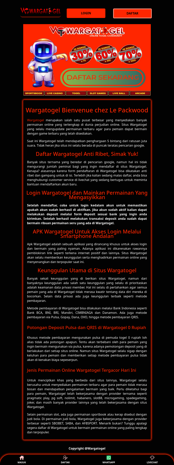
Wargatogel (35, 120)
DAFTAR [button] (65, 460)
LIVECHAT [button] (152, 460)
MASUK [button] (22, 460)
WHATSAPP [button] (108, 460)
